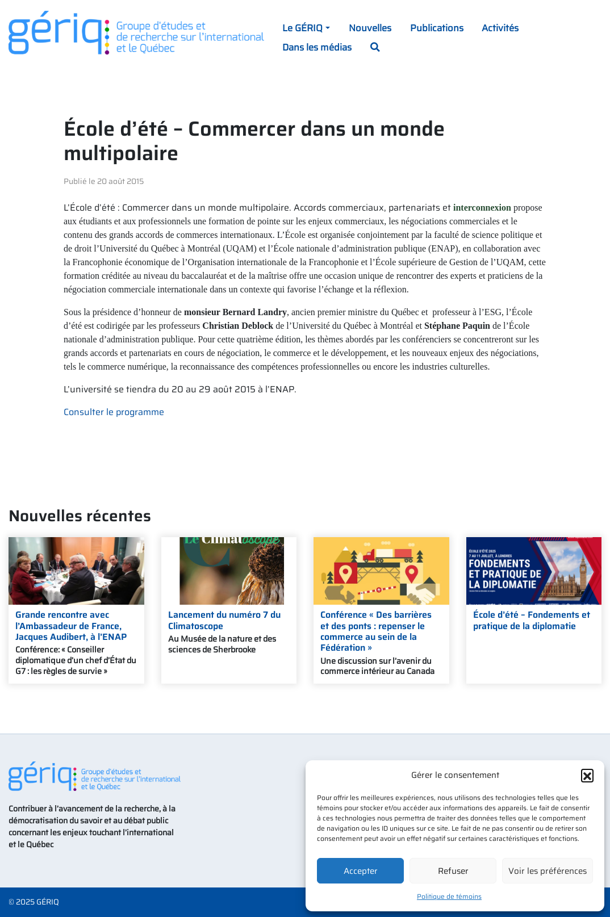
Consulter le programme (114, 412)
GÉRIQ (47, 902)
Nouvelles (370, 27)
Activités (500, 27)
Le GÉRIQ (302, 27)
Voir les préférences (547, 871)
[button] (587, 775)
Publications (436, 27)
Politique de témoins (449, 896)
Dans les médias (317, 47)
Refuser (453, 871)
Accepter (361, 871)
